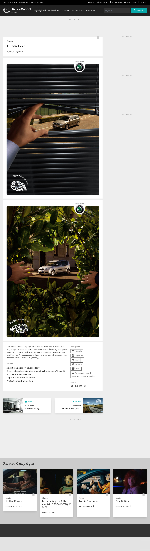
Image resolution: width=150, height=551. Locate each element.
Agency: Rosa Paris (13, 506)
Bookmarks (116, 2)
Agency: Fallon (48, 512)
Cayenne (19, 51)
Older (76, 401)
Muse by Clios (37, 2)
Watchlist (90, 10)
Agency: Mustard (86, 506)
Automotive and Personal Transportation (83, 375)
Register (102, 2)
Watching (130, 2)
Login (91, 2)
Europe (77, 364)
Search (138, 10)
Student (66, 10)
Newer (29, 401)
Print (76, 368)
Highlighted (40, 10)
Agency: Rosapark (123, 506)
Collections (78, 10)
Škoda (10, 41)
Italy (75, 360)
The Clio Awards (21, 2)
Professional (54, 10)
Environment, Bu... (71, 408)
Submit (142, 2)
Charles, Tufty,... (33, 408)
